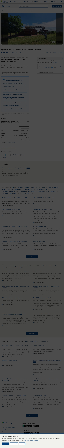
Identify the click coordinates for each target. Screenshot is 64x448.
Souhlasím (5, 443)
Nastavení (22, 443)
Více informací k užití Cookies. (31, 440)
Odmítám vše (14, 443)
